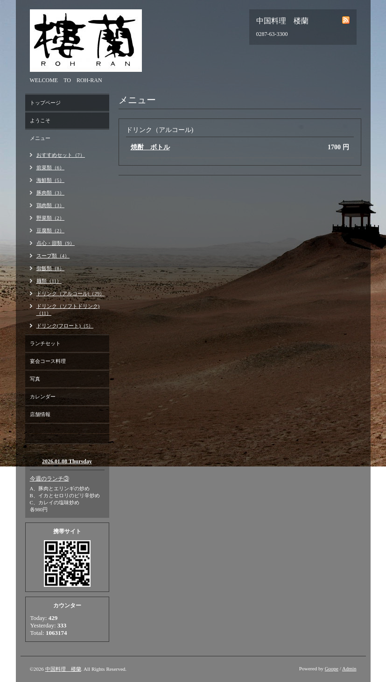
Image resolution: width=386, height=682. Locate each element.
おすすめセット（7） (60, 155)
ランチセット (45, 343)
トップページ (45, 102)
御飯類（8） (50, 268)
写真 (35, 379)
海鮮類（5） (50, 180)
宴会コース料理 (48, 361)
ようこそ (40, 120)
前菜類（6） (50, 167)
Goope (331, 668)
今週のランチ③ (49, 478)
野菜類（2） (50, 218)
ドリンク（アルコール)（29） (70, 293)
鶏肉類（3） (50, 205)
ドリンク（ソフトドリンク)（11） (68, 309)
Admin (349, 668)
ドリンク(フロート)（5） (65, 325)
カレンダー (43, 396)
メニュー (40, 138)
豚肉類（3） (50, 192)
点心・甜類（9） (55, 243)
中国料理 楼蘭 (63, 669)
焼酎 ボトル (150, 147)
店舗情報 (40, 414)
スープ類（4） (53, 255)
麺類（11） (49, 281)
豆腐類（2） (50, 230)
